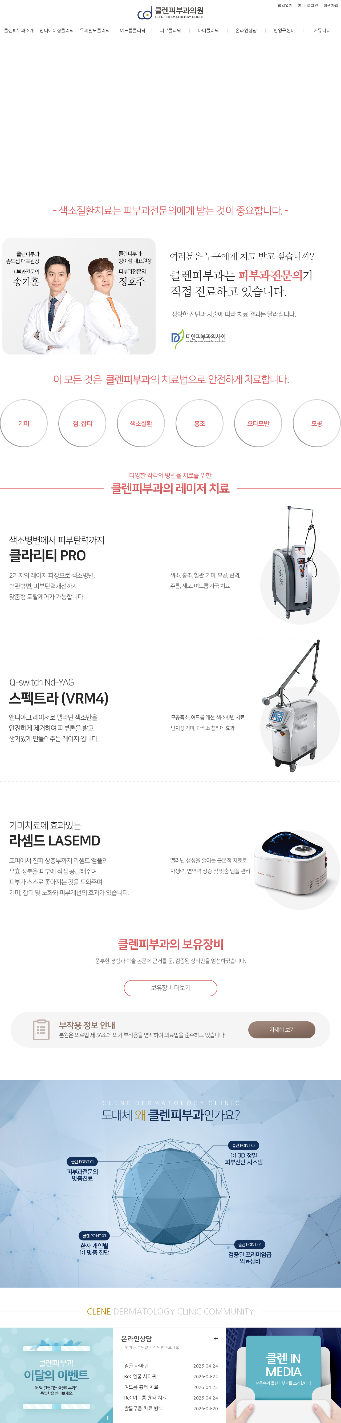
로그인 (312, 5)
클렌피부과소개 (19, 30)
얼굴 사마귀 (136, 1366)
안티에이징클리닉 (57, 30)
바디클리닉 (208, 30)
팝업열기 (285, 5)
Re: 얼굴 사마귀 (140, 1376)
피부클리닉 (170, 30)
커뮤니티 (322, 30)
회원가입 (330, 5)
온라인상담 (246, 30)
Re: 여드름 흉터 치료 (145, 1398)
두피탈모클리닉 (95, 30)
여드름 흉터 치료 (141, 1387)
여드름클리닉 (132, 30)
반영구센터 (284, 30)
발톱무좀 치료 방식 (143, 1408)
